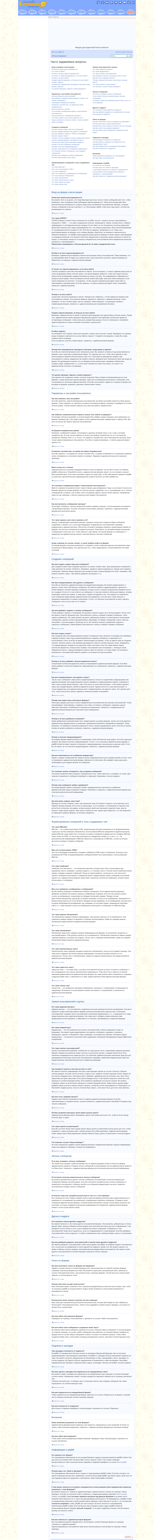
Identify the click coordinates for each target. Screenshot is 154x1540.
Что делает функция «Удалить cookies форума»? (69, 89)
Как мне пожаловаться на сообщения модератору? (69, 149)
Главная (50, 16)
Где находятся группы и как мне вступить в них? (109, 76)
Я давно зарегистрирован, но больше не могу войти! (70, 80)
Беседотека (56, 16)
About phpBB (121, 1462)
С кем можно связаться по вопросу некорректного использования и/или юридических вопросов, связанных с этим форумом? (110, 172)
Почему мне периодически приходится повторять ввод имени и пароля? (71, 85)
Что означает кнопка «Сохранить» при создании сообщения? (68, 152)
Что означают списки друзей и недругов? (107, 110)
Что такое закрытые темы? (61, 182)
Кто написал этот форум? (101, 165)
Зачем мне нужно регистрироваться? (65, 69)
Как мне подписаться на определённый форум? (109, 146)
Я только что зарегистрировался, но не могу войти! (70, 76)
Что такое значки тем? (59, 184)
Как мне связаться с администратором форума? (109, 176)
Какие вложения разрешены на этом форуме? (109, 156)
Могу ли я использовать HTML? (63, 169)
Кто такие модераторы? (101, 71)
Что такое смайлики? (59, 171)
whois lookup (121, 1494)
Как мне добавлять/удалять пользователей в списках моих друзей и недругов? (111, 113)
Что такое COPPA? (58, 71)
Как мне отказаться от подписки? (104, 148)
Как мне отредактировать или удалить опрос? (68, 140)
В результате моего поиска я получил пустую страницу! (112, 126)
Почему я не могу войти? (60, 78)
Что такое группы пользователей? (104, 73)
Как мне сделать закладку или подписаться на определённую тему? (109, 143)
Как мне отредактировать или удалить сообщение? (70, 131)
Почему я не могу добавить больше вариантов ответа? (71, 138)
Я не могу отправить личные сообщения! (107, 94)
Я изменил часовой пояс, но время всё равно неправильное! (68, 106)
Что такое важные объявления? (63, 175)
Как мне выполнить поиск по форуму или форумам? (111, 121)
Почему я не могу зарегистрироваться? (65, 73)
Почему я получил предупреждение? (64, 146)
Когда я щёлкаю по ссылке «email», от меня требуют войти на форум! (70, 121)
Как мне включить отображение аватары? (66, 115)
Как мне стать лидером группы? (104, 78)
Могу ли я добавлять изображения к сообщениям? (69, 173)
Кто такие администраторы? (102, 69)
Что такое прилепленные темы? (63, 180)
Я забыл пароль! (57, 82)
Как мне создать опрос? (60, 136)
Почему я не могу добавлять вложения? (66, 144)
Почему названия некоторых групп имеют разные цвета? (110, 81)
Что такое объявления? (60, 178)
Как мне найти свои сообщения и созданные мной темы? (110, 131)
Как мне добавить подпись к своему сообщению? (69, 133)
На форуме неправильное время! (63, 102)
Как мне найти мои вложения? (103, 158)
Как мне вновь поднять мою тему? (64, 157)
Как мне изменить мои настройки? (64, 96)
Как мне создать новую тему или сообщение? (68, 129)
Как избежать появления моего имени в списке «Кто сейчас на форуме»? (70, 99)
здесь (106, 490)
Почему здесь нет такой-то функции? (106, 167)
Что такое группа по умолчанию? (104, 84)
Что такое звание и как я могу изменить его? (67, 118)
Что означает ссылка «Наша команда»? (107, 86)
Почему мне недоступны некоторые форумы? (68, 142)
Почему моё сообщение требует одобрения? (67, 155)
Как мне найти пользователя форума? (106, 128)
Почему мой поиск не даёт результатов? (107, 124)
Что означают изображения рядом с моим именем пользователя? (69, 112)
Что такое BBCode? (58, 167)
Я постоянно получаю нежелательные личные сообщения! (109, 97)
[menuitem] (61, 52)
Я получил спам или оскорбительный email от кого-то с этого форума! (112, 101)
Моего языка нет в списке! (61, 109)
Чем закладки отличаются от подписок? (107, 140)
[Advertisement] (92, 32)
